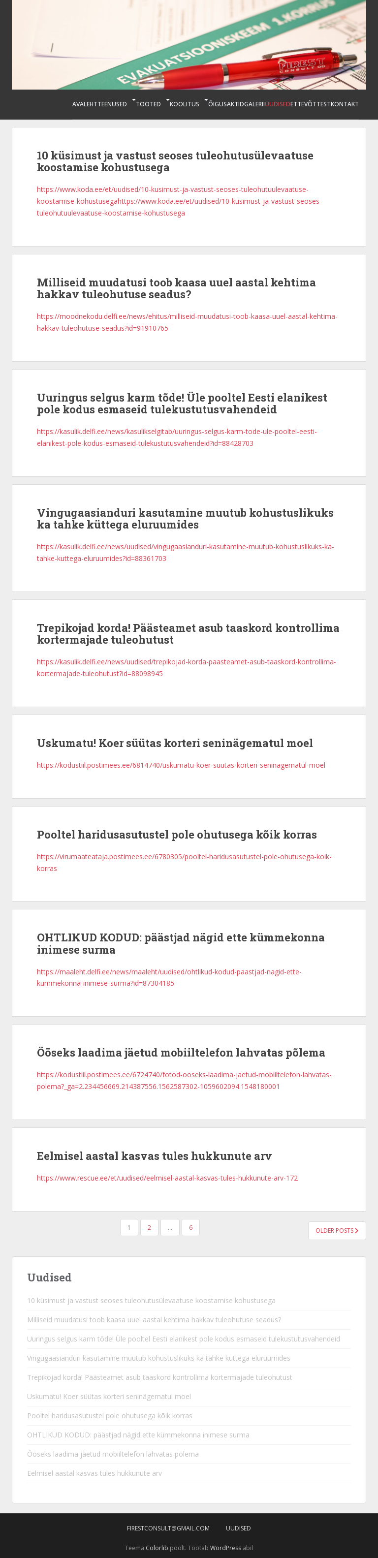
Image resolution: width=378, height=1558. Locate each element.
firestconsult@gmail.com (168, 1528)
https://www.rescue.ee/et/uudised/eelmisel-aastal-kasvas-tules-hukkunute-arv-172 (167, 1178)
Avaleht (84, 104)
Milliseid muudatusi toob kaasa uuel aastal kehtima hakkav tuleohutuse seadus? (176, 288)
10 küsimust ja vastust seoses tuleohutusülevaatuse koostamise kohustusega (175, 161)
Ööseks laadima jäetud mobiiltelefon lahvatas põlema (181, 1052)
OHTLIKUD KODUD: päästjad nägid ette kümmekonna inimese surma (181, 943)
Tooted (148, 104)
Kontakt (345, 104)
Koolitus (184, 104)
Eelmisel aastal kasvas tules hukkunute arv (154, 1156)
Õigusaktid (226, 104)
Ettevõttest (310, 104)
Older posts (337, 1230)
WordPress (225, 1548)
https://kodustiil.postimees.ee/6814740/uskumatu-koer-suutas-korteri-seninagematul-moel (181, 765)
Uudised (277, 104)
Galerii (254, 104)
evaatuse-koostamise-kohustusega (129, 213)
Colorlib (157, 1548)
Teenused (112, 104)
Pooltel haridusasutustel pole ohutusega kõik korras (177, 834)
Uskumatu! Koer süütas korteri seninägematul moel (175, 743)
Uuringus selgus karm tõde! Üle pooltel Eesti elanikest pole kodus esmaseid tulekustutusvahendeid (182, 403)
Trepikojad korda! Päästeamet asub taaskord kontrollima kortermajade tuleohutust (188, 634)
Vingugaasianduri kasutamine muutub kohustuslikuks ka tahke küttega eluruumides (185, 518)
